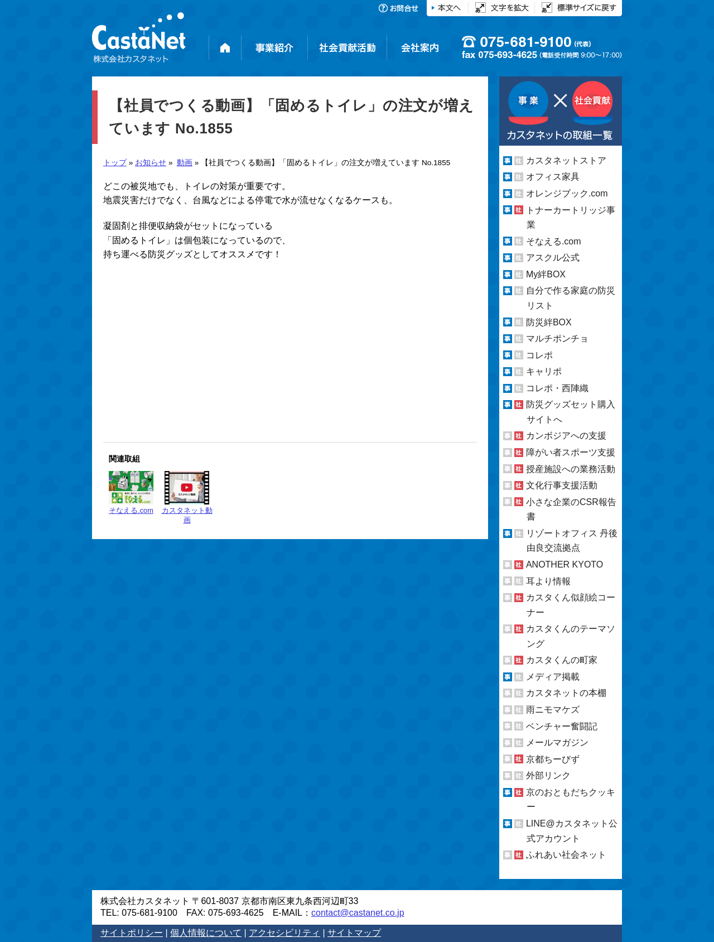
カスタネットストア (566, 160)
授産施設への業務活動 (570, 469)
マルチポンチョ (557, 338)
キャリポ (544, 371)
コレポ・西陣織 (557, 388)
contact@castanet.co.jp (357, 912)
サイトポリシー (131, 933)
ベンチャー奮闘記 (561, 726)
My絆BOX (546, 274)
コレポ (539, 355)
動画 (184, 162)
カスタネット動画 (187, 497)
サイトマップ (354, 933)
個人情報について (206, 933)
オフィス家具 (553, 176)
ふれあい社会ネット (566, 854)
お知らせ (150, 162)
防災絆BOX (549, 321)
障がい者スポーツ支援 (570, 452)
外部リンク (548, 775)
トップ (115, 162)
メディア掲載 (553, 676)
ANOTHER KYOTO (564, 564)
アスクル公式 (553, 257)
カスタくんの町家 (561, 660)
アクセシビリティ (284, 933)
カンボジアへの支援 (566, 435)
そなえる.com (131, 493)
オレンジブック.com (567, 193)
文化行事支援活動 (561, 485)
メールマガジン (557, 742)
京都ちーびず (553, 759)
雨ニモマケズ (553, 709)
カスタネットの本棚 (566, 693)
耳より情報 (548, 580)
